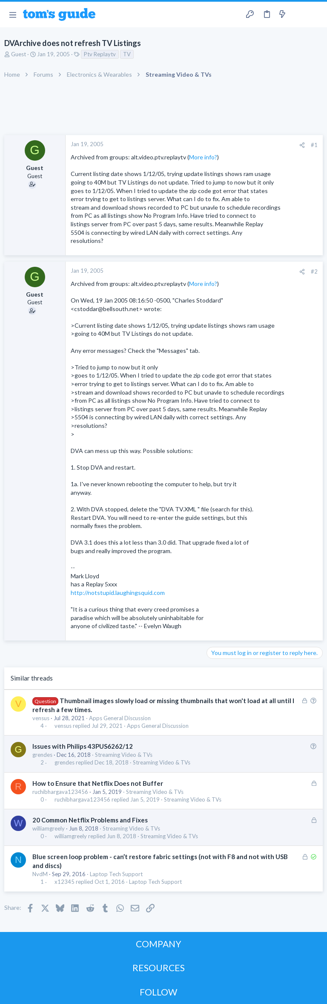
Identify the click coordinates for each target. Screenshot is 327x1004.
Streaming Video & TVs (123, 754)
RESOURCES (158, 967)
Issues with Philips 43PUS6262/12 (82, 746)
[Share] (302, 145)
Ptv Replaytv (100, 54)
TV (127, 54)
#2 (314, 271)
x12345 (64, 882)
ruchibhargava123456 (60, 791)
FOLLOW (158, 992)
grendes (42, 754)
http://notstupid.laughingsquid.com (118, 592)
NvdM (40, 874)
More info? (203, 157)
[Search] (315, 14)
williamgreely (48, 828)
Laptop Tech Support (116, 874)
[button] (12, 14)
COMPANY (158, 943)
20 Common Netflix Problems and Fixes (90, 820)
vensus (40, 718)
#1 (314, 144)
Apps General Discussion (120, 718)
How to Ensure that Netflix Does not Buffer (97, 783)
